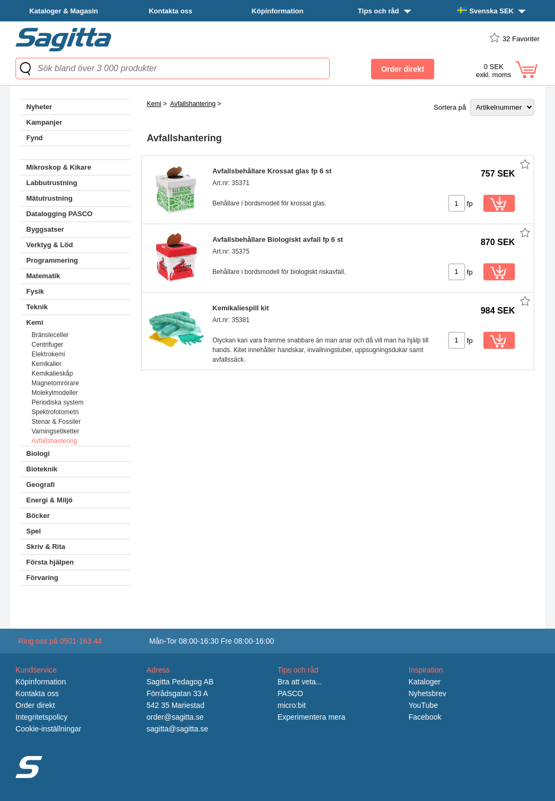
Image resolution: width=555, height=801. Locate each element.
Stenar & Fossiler (56, 421)
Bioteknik (42, 469)
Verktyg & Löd (49, 245)
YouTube (423, 705)
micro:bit (292, 705)
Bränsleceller (50, 335)
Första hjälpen (50, 562)
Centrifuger (47, 344)
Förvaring (42, 578)
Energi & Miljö (49, 500)
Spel (33, 531)
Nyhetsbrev (427, 693)
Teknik (37, 307)
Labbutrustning (51, 183)
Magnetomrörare (55, 383)
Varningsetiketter (55, 431)
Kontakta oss (170, 11)
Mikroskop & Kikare (58, 167)
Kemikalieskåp (52, 373)
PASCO (290, 693)
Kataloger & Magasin (63, 11)
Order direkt (35, 705)
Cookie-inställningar (48, 728)
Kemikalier (46, 364)
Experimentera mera (311, 717)
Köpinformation (278, 11)
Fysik (35, 291)
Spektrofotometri (55, 412)
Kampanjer (44, 122)
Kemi (34, 322)
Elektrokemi (48, 354)
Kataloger (424, 681)
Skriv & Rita (45, 547)
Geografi (40, 484)
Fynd (34, 138)
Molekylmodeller (55, 392)
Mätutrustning (49, 198)
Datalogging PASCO (59, 214)
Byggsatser (45, 229)
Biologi (38, 453)
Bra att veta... (300, 681)
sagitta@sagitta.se (177, 728)
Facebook (424, 717)
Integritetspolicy (41, 717)
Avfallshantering (54, 441)
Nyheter (39, 107)
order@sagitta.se (175, 717)
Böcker (38, 516)
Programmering (52, 260)
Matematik (43, 276)
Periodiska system (57, 402)
